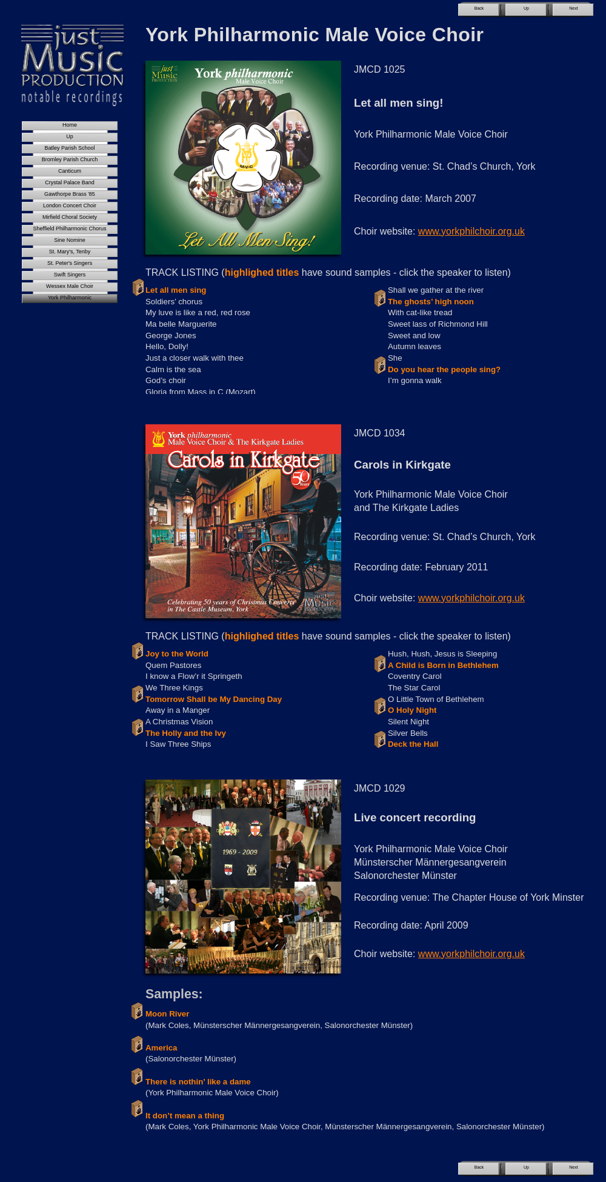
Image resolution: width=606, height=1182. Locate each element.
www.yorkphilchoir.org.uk (471, 231)
